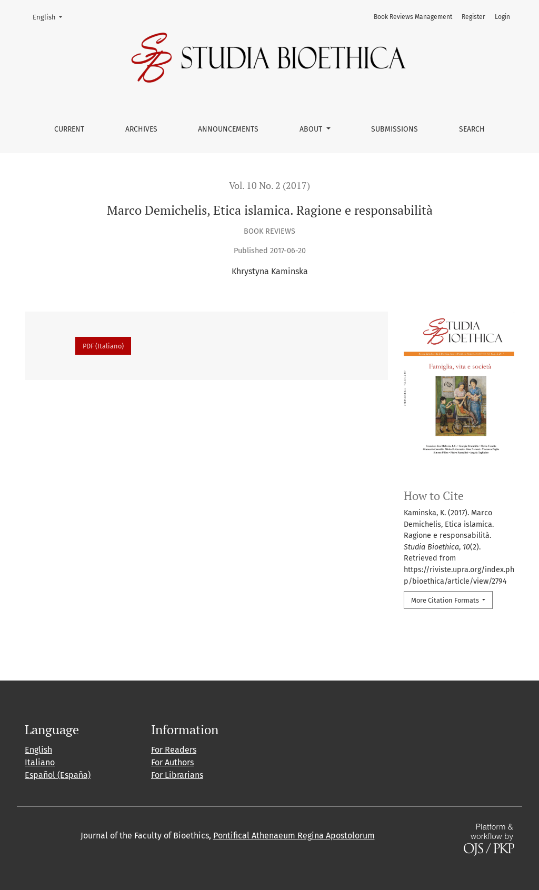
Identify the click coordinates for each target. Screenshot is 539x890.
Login (502, 17)
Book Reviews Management (413, 17)
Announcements (228, 129)
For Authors (172, 762)
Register (473, 17)
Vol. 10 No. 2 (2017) (269, 185)
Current (69, 129)
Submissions (394, 129)
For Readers (173, 750)
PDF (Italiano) (103, 346)
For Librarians (177, 775)
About (312, 129)
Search (472, 129)
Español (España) (58, 775)
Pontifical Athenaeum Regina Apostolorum (294, 836)
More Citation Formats (446, 600)
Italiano (40, 762)
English (50, 16)
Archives (141, 129)
